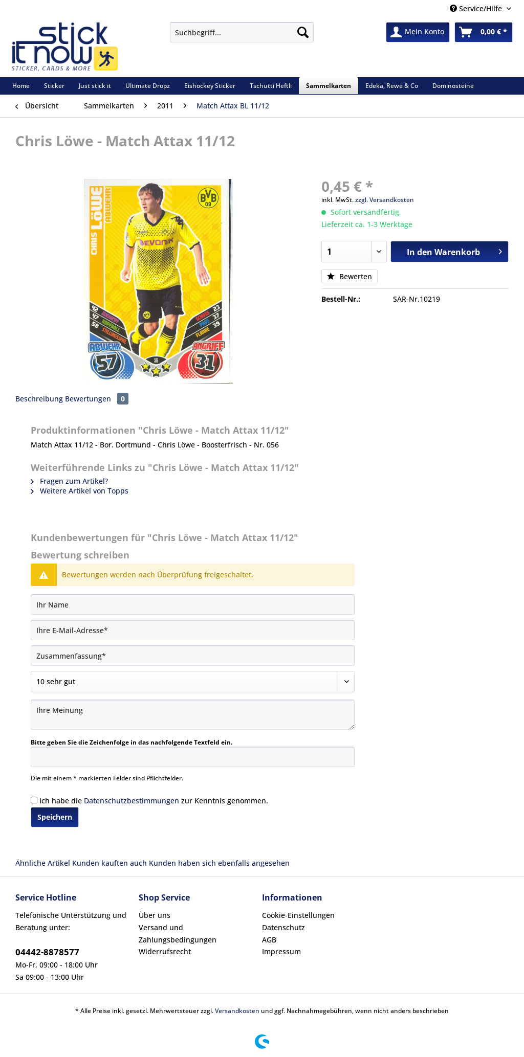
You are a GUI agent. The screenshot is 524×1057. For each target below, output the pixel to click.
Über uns (154, 915)
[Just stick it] (95, 85)
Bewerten (349, 276)
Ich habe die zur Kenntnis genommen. (153, 800)
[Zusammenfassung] (193, 655)
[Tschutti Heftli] (271, 85)
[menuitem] (242, 37)
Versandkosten (237, 1010)
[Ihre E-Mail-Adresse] (193, 630)
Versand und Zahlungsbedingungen (177, 933)
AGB (269, 939)
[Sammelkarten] (328, 85)
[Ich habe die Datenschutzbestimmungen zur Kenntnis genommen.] (34, 800)
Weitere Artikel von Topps (79, 491)
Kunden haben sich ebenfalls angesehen (219, 863)
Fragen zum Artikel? (69, 481)
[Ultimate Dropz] (147, 85)
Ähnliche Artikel (42, 863)
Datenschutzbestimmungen (131, 800)
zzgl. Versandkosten (384, 199)
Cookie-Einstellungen (298, 915)
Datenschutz (283, 927)
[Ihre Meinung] (193, 715)
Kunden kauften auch (109, 863)
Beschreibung (39, 398)
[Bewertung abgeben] (193, 681)
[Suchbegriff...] (242, 32)
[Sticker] (54, 85)
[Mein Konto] (418, 32)
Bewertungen (96, 398)
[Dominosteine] (453, 85)
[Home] (21, 85)
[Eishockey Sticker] (210, 85)
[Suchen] (303, 32)
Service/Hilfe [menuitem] (477, 8)
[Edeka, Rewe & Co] (391, 85)
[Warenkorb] (483, 32)
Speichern (54, 817)
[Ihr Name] (193, 604)
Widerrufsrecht (165, 951)
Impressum (281, 951)
